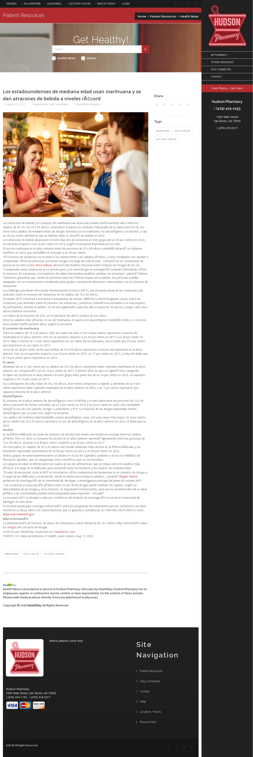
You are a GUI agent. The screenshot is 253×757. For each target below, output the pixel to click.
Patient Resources (163, 16)
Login (124, 3)
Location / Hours (78, 3)
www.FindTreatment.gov (18, 514)
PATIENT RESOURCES (218, 62)
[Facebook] (176, 3)
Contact (144, 691)
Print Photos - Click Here (227, 88)
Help (142, 701)
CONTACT (213, 77)
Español (10, 3)
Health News (63, 58)
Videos (88, 58)
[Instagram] (189, 3)
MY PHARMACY (215, 55)
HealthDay (34, 605)
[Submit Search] (146, 49)
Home (142, 16)
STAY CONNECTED (217, 70)
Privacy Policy (147, 722)
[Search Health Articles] (97, 49)
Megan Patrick (128, 476)
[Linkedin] (182, 3)
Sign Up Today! (105, 3)
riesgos (12, 527)
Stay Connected (149, 681)
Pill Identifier (31, 3)
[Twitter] (196, 3)
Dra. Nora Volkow (40, 265)
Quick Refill (53, 3)
